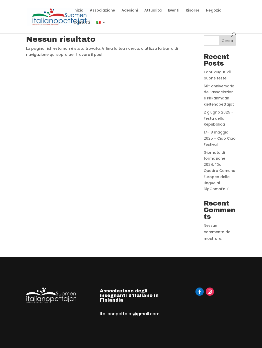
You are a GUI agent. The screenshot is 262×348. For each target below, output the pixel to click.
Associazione (102, 10)
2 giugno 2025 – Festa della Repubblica (219, 118)
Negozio (214, 10)
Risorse (193, 10)
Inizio (78, 10)
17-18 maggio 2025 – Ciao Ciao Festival (220, 138)
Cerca (227, 40)
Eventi (173, 10)
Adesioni (130, 10)
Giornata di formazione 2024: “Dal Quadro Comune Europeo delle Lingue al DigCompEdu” (219, 171)
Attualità (153, 10)
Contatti (81, 23)
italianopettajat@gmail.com (129, 314)
